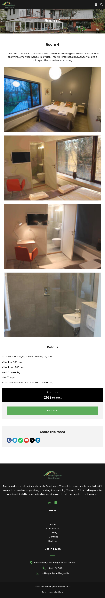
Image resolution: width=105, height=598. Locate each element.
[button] (96, 4)
